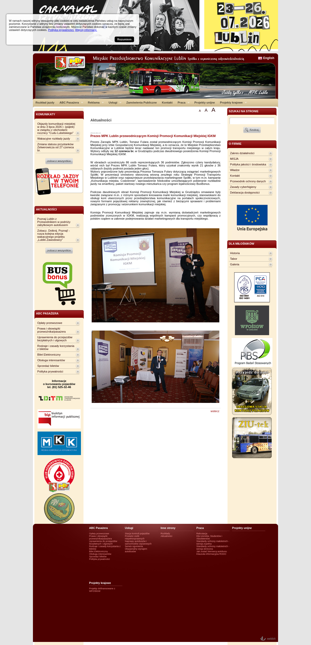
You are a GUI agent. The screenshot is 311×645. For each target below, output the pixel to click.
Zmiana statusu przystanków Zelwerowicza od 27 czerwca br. (55, 147)
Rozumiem (124, 39)
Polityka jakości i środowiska (248, 164)
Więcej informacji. (86, 29)
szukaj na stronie (243, 111)
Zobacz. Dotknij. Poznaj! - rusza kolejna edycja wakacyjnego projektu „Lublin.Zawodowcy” (53, 235)
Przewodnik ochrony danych (248, 181)
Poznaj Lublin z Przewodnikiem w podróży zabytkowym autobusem (53, 222)
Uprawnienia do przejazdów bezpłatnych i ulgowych (54, 339)
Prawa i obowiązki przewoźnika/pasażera (51, 330)
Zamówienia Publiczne (141, 102)
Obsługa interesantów (51, 360)
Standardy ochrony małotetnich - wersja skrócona (212, 547)
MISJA (234, 158)
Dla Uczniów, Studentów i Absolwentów (209, 537)
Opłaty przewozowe (49, 322)
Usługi (114, 102)
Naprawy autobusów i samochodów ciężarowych (138, 542)
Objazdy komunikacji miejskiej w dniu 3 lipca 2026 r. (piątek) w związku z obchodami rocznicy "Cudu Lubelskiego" (56, 128)
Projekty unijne (204, 102)
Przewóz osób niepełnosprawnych (135, 537)
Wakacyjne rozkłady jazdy (53, 138)
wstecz (215, 411)
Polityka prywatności (50, 371)
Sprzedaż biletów (48, 365)
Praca (182, 102)
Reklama (94, 102)
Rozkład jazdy (44, 102)
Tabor (233, 258)
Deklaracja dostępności (245, 192)
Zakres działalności (242, 153)
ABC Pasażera (70, 102)
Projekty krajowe (232, 102)
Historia (235, 253)
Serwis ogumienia (134, 546)
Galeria (234, 264)
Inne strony (168, 527)
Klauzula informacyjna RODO (211, 554)
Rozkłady (165, 533)
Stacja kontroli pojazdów (137, 533)
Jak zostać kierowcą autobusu (211, 551)
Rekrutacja (201, 533)
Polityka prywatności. (61, 29)
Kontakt (167, 102)
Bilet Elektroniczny (49, 354)
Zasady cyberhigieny (243, 186)
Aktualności (166, 536)
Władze (235, 170)
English (268, 58)
